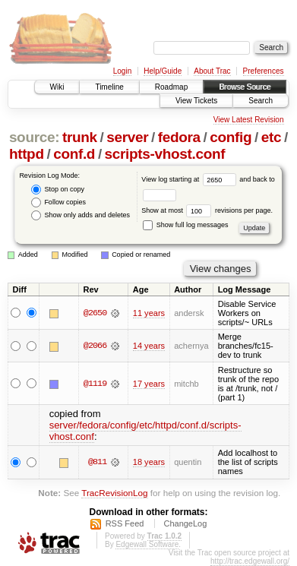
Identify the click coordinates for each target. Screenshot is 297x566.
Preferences (263, 71)
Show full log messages (185, 225)
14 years (149, 345)
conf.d (74, 154)
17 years (149, 383)
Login (122, 71)
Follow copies (58, 202)
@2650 (95, 313)
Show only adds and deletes (80, 215)
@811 (97, 462)
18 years (149, 461)
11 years (149, 313)
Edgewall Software (147, 544)
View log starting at (190, 179)
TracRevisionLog (114, 493)
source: (34, 137)
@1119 (95, 384)
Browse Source (244, 87)
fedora (179, 137)
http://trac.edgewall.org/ (249, 561)
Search (260, 100)
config (230, 137)
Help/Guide (163, 71)
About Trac (212, 71)
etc (271, 137)
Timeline (109, 87)
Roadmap (171, 87)
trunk (79, 137)
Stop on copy (57, 189)
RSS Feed (125, 523)
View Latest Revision (248, 119)
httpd (26, 154)
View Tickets (196, 100)
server (127, 137)
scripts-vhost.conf (165, 154)
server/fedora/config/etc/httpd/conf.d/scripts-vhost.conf (145, 430)
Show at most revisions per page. (207, 210)
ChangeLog (185, 523)
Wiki (57, 87)
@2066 (95, 346)
